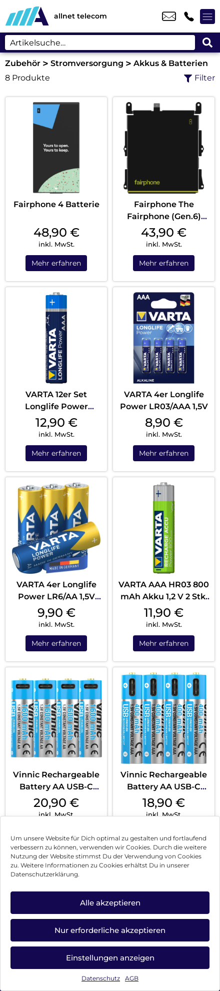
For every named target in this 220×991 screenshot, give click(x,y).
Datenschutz (101, 978)
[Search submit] (207, 42)
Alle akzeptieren (110, 902)
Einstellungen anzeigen (110, 957)
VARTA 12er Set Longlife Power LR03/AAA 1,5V (56, 406)
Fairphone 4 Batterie (57, 204)
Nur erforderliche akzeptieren (110, 930)
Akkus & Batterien (171, 63)
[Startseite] (27, 16)
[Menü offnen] (207, 16)
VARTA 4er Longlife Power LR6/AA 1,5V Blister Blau (56, 596)
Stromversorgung (87, 63)
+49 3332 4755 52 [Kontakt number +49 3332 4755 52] (189, 17)
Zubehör (22, 63)
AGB (131, 978)
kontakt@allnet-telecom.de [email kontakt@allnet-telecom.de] (169, 17)
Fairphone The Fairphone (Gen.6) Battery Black (164, 216)
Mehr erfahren (56, 263)
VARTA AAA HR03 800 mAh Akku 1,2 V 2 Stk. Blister (163, 596)
